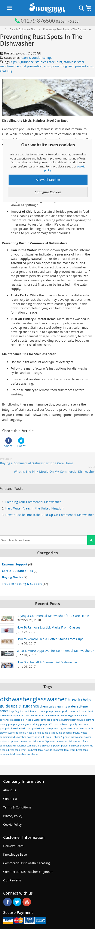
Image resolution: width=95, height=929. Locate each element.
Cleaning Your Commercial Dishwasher (33, 502)
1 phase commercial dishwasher (27, 741)
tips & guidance (22, 62)
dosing (54, 719)
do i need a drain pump (20, 728)
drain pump (46, 711)
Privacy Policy (12, 816)
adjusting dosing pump (72, 719)
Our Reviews (12, 880)
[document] (48, 169)
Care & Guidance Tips (23, 29)
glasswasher (50, 699)
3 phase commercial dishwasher (62, 741)
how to (75, 700)
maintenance (32, 711)
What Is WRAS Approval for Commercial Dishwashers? (55, 651)
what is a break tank (32, 749)
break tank (75, 711)
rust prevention (31, 66)
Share (8, 442)
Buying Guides (12, 577)
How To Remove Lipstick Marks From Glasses (48, 627)
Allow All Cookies (48, 180)
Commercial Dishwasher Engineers (28, 872)
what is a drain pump (46, 728)
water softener (78, 706)
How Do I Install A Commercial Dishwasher (47, 662)
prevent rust (84, 66)
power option (34, 737)
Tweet (21, 442)
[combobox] (47, 540)
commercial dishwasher (13, 737)
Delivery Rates (13, 846)
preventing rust (62, 66)
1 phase (65, 737)
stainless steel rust (48, 62)
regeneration (52, 715)
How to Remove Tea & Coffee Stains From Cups (50, 639)
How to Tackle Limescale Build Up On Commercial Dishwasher (49, 515)
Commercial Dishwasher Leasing (26, 863)
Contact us (10, 799)
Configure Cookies (48, 192)
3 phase (56, 737)
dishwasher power (79, 745)
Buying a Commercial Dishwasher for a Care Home (36, 461)
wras (41, 715)
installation (33, 754)
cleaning (6, 70)
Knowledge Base (15, 854)
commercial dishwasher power (43, 745)
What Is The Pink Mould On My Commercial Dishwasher (54, 469)
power (64, 745)
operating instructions (25, 715)
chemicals (47, 706)
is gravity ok (65, 728)
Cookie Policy (12, 824)
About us (9, 790)
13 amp (47, 737)
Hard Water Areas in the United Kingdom (34, 508)
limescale (15, 719)
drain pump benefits (60, 732)
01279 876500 (34, 20)
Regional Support (14, 564)
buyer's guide (16, 711)
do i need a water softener (35, 719)
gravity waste (80, 732)
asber (4, 711)
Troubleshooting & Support (22, 584)
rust (47, 66)
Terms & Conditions (17, 807)
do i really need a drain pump (31, 732)
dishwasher (16, 699)
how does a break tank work (59, 749)
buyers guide (61, 711)
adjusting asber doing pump (31, 724)
